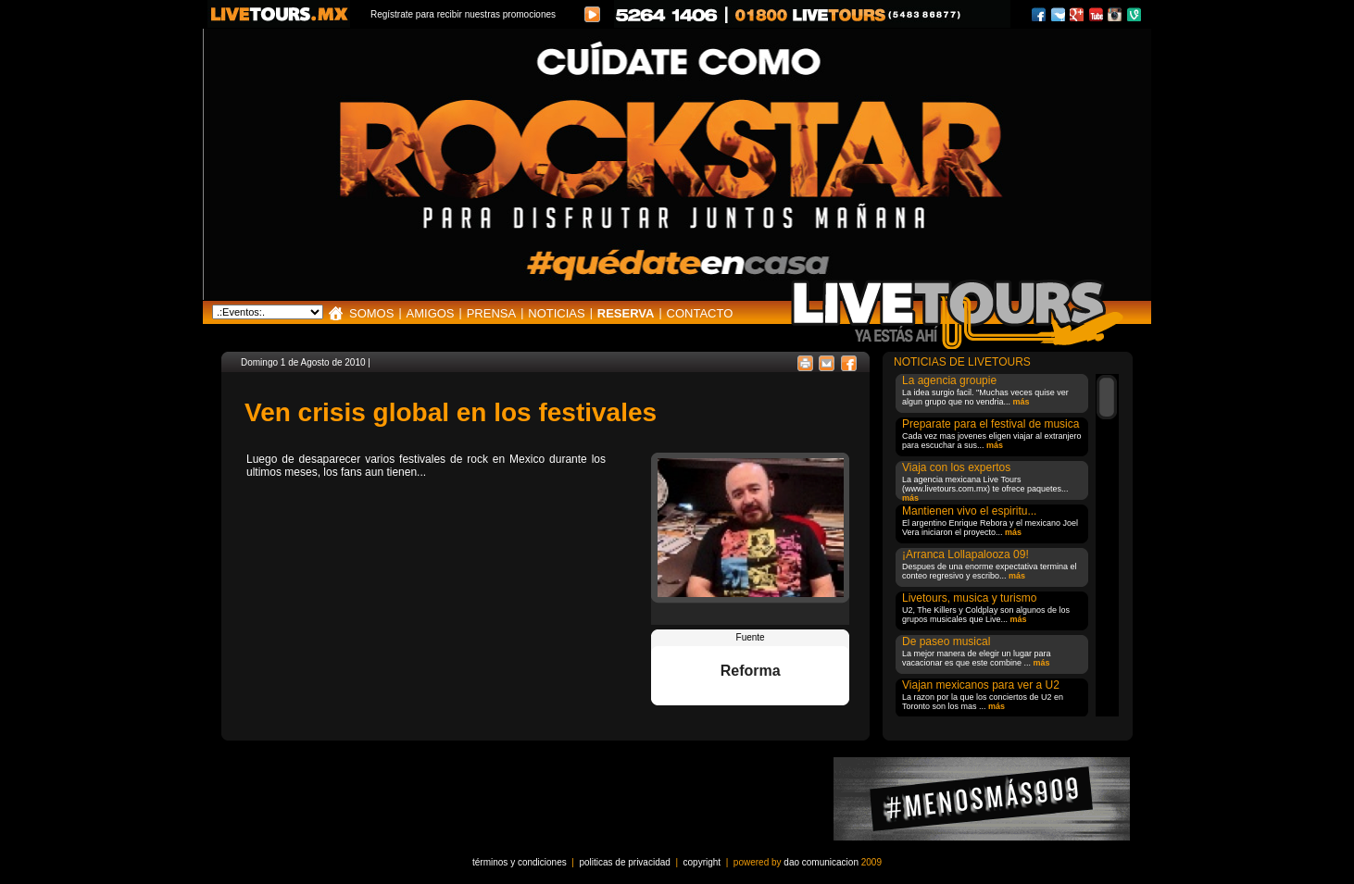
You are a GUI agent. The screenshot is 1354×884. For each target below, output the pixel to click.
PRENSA (491, 313)
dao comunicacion (821, 862)
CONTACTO (700, 313)
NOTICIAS (556, 313)
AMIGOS (431, 313)
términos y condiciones (519, 862)
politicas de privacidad (624, 862)
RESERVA (626, 313)
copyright (702, 862)
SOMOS (371, 313)
